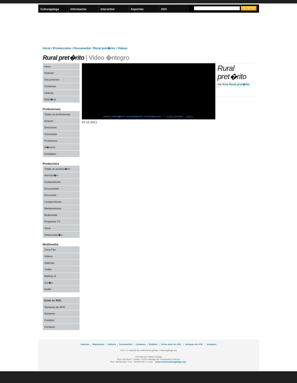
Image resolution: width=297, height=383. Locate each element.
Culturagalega (49, 9)
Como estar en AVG (171, 344)
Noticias (49, 72)
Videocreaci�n (53, 234)
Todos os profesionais (57, 114)
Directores (50, 127)
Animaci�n (51, 175)
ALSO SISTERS (175, 116)
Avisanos (49, 313)
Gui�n (48, 282)
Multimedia (51, 214)
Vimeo (189, 116)
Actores (49, 120)
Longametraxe (53, 201)
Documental (51, 188)
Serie (47, 228)
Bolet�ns (50, 99)
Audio (47, 289)
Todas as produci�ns (57, 168)
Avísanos (211, 344)
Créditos (49, 320)
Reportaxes (98, 344)
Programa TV (52, 221)
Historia (49, 92)
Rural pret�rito (239, 84)
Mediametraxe (52, 208)
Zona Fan (50, 249)
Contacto (49, 326)
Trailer (48, 269)
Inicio (47, 66)
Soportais (137, 9)
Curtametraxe (52, 181)
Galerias (49, 262)
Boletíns (153, 344)
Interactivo (108, 9)
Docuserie (50, 194)
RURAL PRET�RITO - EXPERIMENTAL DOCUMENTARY (132, 116)
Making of (50, 275)
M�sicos (49, 147)
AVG (164, 9)
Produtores (51, 140)
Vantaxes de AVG (54, 306)
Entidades (50, 153)
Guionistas (50, 133)
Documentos (52, 79)
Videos (48, 256)
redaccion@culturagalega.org (170, 361)
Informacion (79, 9)
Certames (50, 86)
